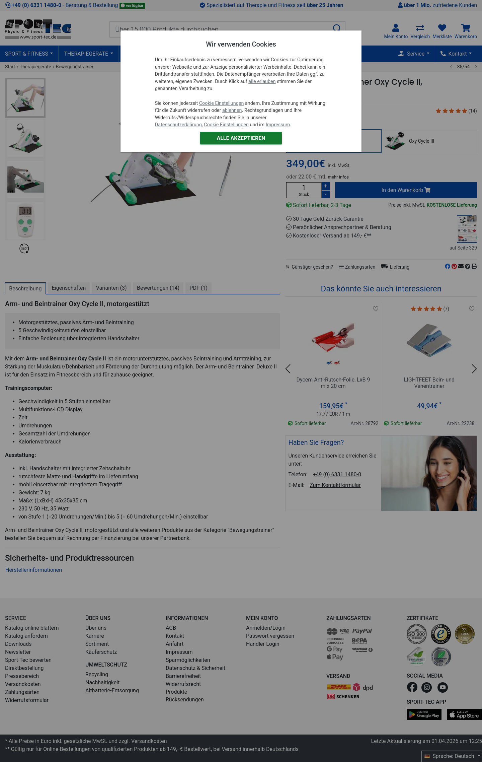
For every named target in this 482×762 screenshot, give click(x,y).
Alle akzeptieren (241, 138)
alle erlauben (261, 81)
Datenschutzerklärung (178, 125)
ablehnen (232, 110)
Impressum (278, 125)
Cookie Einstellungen (221, 103)
